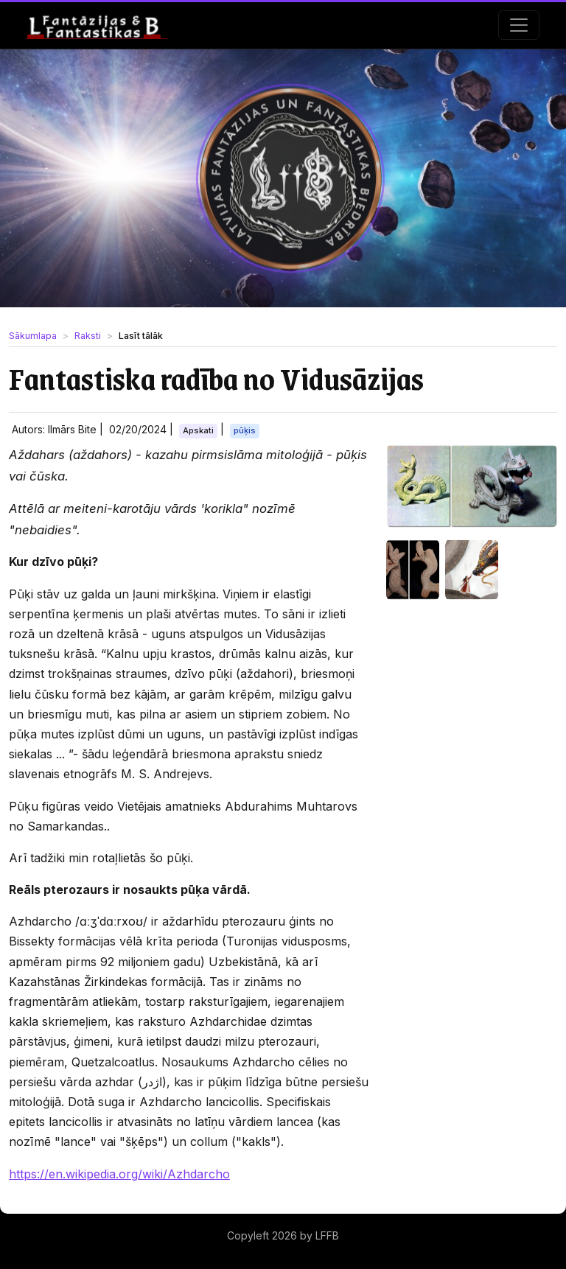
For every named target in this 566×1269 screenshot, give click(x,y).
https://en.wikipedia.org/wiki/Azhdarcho (119, 1174)
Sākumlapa (33, 335)
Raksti (87, 335)
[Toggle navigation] (518, 25)
